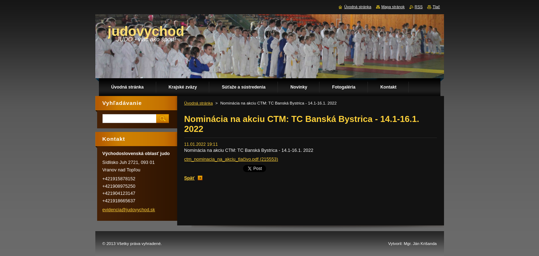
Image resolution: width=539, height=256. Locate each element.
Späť (189, 178)
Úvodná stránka (198, 103)
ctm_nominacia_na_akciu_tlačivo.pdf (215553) (231, 159)
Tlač (436, 7)
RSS (419, 7)
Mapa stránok (393, 7)
